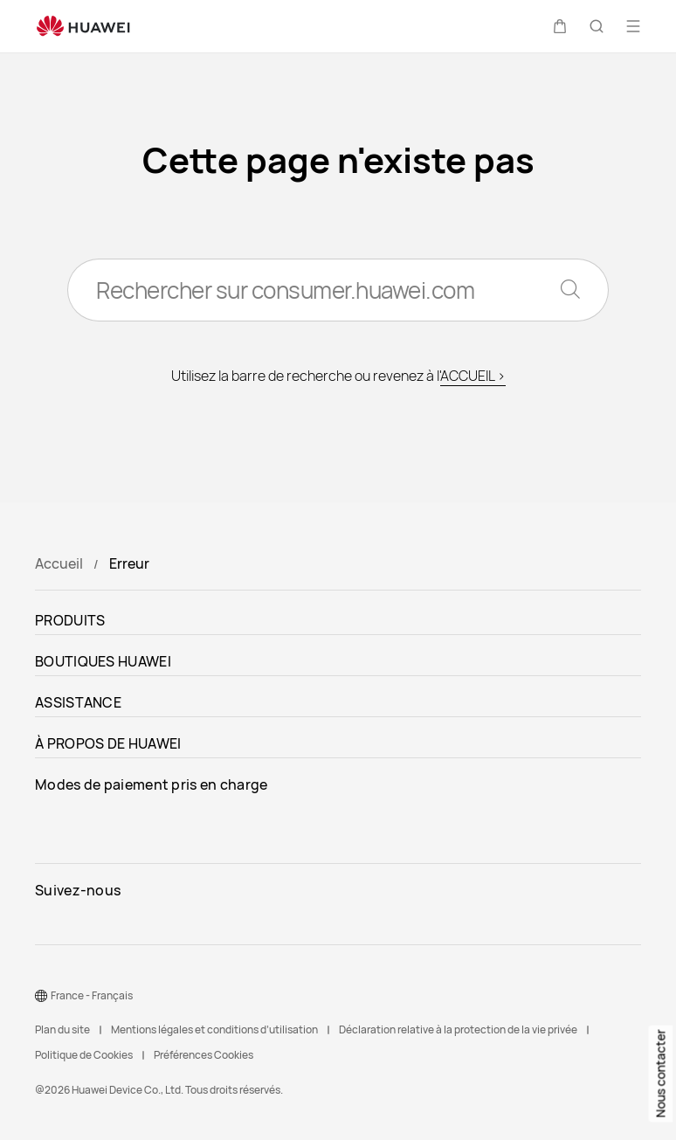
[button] (560, 26)
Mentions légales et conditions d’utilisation (214, 1029)
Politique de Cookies (84, 1054)
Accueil (59, 563)
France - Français (92, 995)
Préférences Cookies (203, 1054)
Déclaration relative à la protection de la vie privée (458, 1029)
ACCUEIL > (473, 375)
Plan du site (62, 1029)
